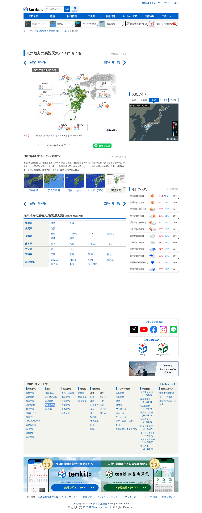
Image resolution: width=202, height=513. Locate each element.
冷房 (102, 405)
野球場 (119, 405)
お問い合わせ (169, 497)
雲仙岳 (110, 234)
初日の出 (148, 447)
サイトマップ (164, 3)
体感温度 (94, 421)
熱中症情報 (148, 421)
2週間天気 (30, 405)
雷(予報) (29, 429)
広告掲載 (152, 497)
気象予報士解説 (166, 393)
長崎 (53, 234)
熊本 (53, 243)
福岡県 (28, 223)
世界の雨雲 (31, 425)
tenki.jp (34, 10)
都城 (109, 254)
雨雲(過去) (49, 393)
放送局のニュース (167, 401)
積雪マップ (31, 417)
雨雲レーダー (32, 413)
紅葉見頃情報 (148, 427)
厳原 (53, 238)
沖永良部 (93, 264)
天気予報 (33, 16)
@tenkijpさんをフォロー (60, 145)
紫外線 (93, 417)
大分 (53, 249)
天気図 (91, 16)
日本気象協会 (45, 497)
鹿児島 (54, 259)
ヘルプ (175, 3)
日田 (72, 249)
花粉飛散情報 (148, 394)
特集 (161, 404)
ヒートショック (148, 434)
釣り (118, 425)
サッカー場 (121, 409)
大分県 (28, 249)
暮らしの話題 (165, 397)
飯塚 (72, 223)
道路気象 (30, 433)
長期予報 (30, 409)
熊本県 (28, 243)
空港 (118, 401)
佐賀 (53, 228)
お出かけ (94, 405)
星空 (92, 409)
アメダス (163, 100)
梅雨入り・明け (148, 414)
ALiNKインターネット (64, 497)
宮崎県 (28, 254)
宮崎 (53, 254)
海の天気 (120, 397)
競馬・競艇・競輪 (124, 421)
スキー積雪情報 (148, 441)
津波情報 (66, 401)
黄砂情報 (30, 437)
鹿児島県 (30, 262)
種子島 (54, 264)
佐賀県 (28, 228)
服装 (92, 401)
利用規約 (87, 497)
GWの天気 (148, 407)
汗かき (103, 397)
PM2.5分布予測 (33, 421)
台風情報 (66, 409)
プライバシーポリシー (108, 497)
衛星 (134, 100)
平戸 (90, 234)
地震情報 (66, 397)
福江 (72, 238)
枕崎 (90, 259)
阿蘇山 (91, 243)
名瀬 (72, 264)
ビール (103, 413)
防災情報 (72, 16)
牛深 (109, 243)
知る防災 (66, 413)
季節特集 (149, 16)
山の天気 (120, 393)
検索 (67, 9)
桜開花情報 (148, 400)
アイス (103, 409)
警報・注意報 (68, 393)
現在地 (74, 11)
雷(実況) (48, 409)
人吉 (72, 243)
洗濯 (92, 397)
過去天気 (50, 405)
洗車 (92, 425)
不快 (102, 401)
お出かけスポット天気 (126, 429)
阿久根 (73, 259)
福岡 (53, 223)
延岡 (72, 254)
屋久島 (110, 259)
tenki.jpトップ (149, 3)
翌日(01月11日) (112, 62)
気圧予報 (30, 401)
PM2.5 (173, 100)
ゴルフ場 (120, 413)
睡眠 (92, 429)
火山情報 (66, 405)
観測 (52, 16)
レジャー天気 (130, 16)
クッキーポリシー (134, 497)
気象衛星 (82, 397)
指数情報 (110, 16)
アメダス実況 (51, 397)
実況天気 (49, 401)
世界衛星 (82, 401)
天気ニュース (169, 16)
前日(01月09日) (37, 62)
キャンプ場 (121, 417)
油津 (90, 254)
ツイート (42, 145)
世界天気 (30, 397)
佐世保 (73, 234)
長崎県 (28, 236)
